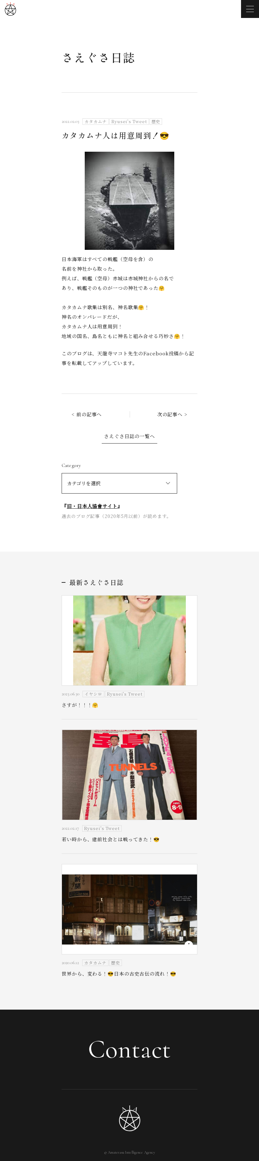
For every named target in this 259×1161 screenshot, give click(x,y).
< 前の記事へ (87, 414)
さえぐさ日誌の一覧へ (129, 436)
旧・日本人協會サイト (92, 506)
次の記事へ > (172, 414)
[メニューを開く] (250, 9)
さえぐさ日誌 (98, 57)
